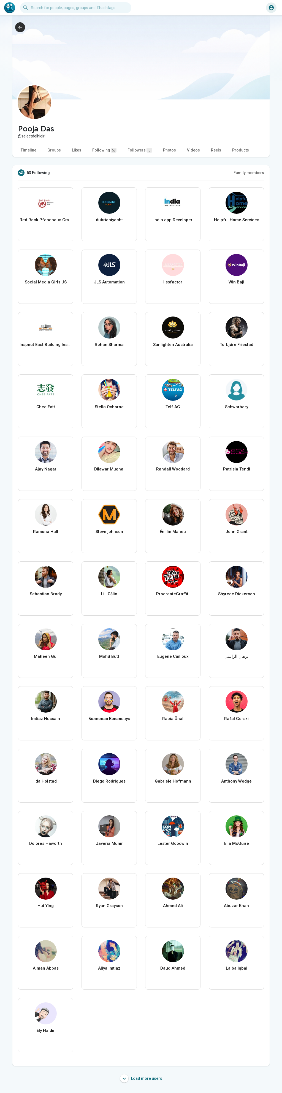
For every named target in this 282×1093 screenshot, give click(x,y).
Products (240, 150)
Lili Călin (109, 593)
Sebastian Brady (46, 593)
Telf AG (173, 406)
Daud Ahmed (172, 968)
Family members (249, 173)
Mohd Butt (109, 656)
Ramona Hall (45, 531)
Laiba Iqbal (236, 968)
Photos (169, 150)
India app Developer (172, 219)
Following (104, 150)
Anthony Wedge (236, 781)
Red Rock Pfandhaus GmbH (46, 219)
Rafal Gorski (236, 718)
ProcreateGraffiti (172, 593)
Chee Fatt (45, 406)
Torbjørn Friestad (236, 344)
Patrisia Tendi (236, 469)
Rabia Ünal (172, 718)
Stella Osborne (109, 406)
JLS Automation (109, 282)
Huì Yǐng (45, 905)
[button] (75, 7)
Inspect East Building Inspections (46, 344)
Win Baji (236, 282)
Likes (76, 150)
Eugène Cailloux (173, 656)
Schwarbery (236, 406)
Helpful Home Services (236, 219)
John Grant (237, 531)
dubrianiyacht (109, 219)
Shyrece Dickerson (236, 593)
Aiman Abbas (46, 968)
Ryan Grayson (109, 905)
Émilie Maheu (173, 531)
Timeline (28, 150)
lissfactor (172, 282)
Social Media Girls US (46, 282)
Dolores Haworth (45, 843)
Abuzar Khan (236, 905)
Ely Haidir (46, 1030)
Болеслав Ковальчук (109, 718)
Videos (193, 150)
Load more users (141, 1078)
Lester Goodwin (173, 843)
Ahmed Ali (173, 905)
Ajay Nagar (45, 469)
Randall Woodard (173, 469)
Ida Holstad (45, 781)
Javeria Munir (109, 843)
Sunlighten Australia (173, 344)
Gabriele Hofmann (173, 781)
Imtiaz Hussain (45, 718)
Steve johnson (109, 531)
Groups (54, 150)
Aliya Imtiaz (109, 968)
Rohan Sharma (109, 344)
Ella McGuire (236, 843)
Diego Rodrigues (109, 781)
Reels (216, 150)
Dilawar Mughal (109, 469)
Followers (140, 150)
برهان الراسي (236, 656)
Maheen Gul (46, 656)
